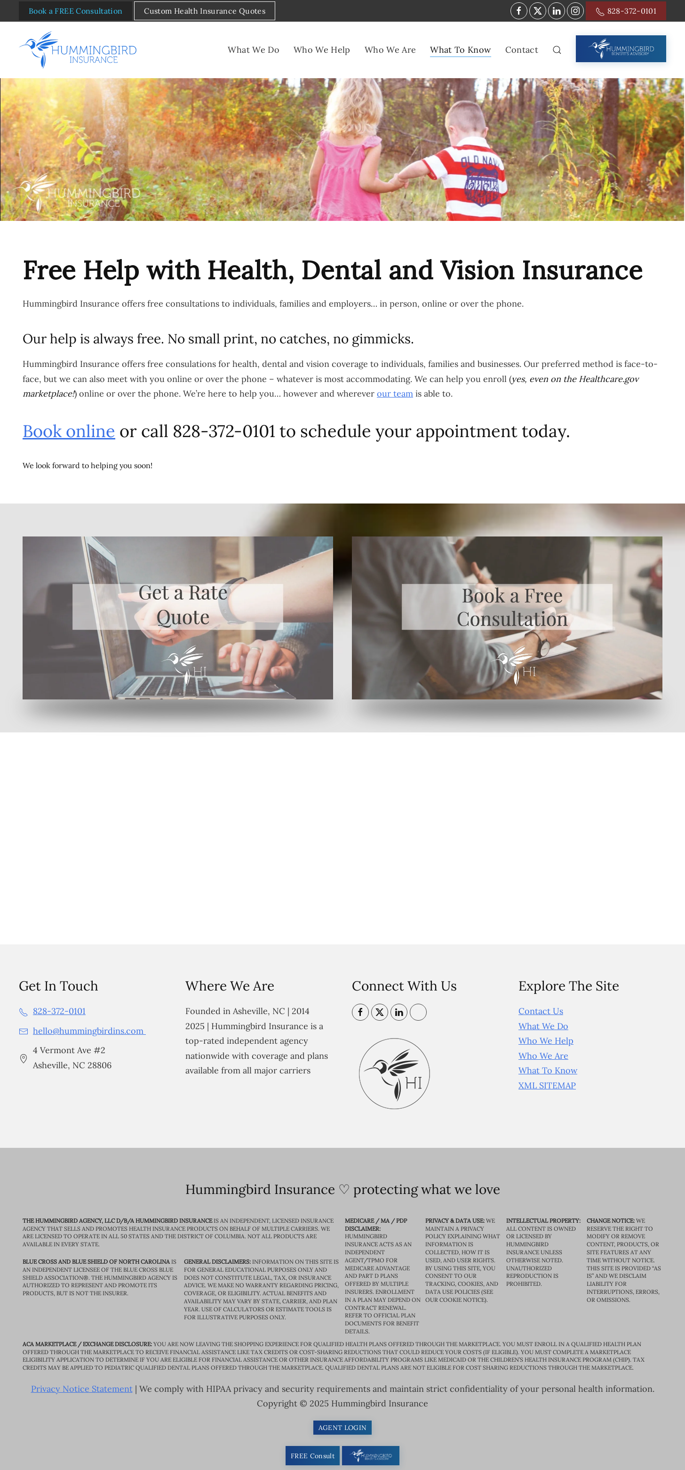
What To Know (547, 1070)
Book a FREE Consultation (75, 11)
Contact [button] (521, 49)
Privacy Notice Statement (82, 1388)
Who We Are (543, 1055)
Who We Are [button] (390, 49)
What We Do (543, 1026)
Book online (69, 431)
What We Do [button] (253, 49)
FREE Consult (313, 1456)
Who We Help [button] (322, 49)
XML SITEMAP (547, 1085)
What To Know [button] (460, 49)
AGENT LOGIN (343, 1427)
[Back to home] (79, 50)
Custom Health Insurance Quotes (204, 11)
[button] (557, 50)
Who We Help (545, 1040)
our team (395, 393)
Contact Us (540, 1011)
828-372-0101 (626, 11)
